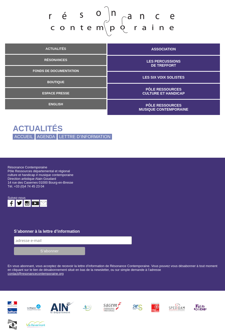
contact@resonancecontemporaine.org (36, 273)
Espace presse (55, 93)
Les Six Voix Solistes (164, 77)
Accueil (23, 136)
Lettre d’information (84, 136)
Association (163, 49)
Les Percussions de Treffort (164, 63)
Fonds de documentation (56, 71)
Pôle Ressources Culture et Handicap (163, 91)
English (56, 104)
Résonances (55, 60)
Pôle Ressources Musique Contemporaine (163, 107)
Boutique (56, 82)
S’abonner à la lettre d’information (47, 231)
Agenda (46, 136)
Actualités (55, 49)
